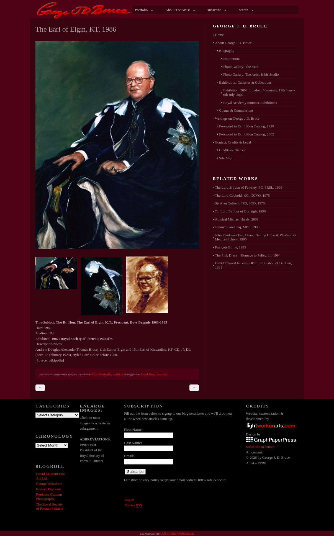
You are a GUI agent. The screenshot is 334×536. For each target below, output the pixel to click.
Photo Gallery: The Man (240, 67)
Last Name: (133, 443)
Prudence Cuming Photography (49, 496)
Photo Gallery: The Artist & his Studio (251, 74)
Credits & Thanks (232, 150)
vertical (118, 374)
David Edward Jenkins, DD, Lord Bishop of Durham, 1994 (253, 265)
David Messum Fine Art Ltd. (50, 476)
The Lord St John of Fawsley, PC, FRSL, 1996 (248, 187)
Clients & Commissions (236, 110)
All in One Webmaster (177, 533)
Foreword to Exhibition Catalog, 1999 (246, 126)
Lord (144, 374)
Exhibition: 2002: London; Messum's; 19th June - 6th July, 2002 (259, 92)
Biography (226, 50)
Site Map (225, 158)
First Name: (133, 429)
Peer (152, 374)
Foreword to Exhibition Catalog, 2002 (246, 134)
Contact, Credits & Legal (233, 142)
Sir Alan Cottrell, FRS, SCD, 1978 (240, 203)
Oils (95, 374)
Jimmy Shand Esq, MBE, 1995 (237, 227)
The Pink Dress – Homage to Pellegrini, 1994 (248, 255)
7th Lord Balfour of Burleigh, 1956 (240, 211)
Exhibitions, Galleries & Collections (245, 82)
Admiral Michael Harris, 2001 (236, 219)
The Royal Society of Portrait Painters (49, 506)
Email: (129, 456)
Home (219, 35)
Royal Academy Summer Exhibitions (250, 103)
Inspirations (231, 59)
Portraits (105, 374)
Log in (129, 499)
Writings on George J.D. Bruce (237, 118)
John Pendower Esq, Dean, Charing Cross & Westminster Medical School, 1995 (256, 237)
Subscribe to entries (260, 447)
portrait (162, 374)
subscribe (216, 10)
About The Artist (179, 10)
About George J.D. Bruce (233, 43)
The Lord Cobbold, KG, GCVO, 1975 (242, 195)
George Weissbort (49, 483)
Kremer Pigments (48, 489)
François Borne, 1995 (230, 247)
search (245, 10)
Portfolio (142, 10)
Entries (133, 505)
